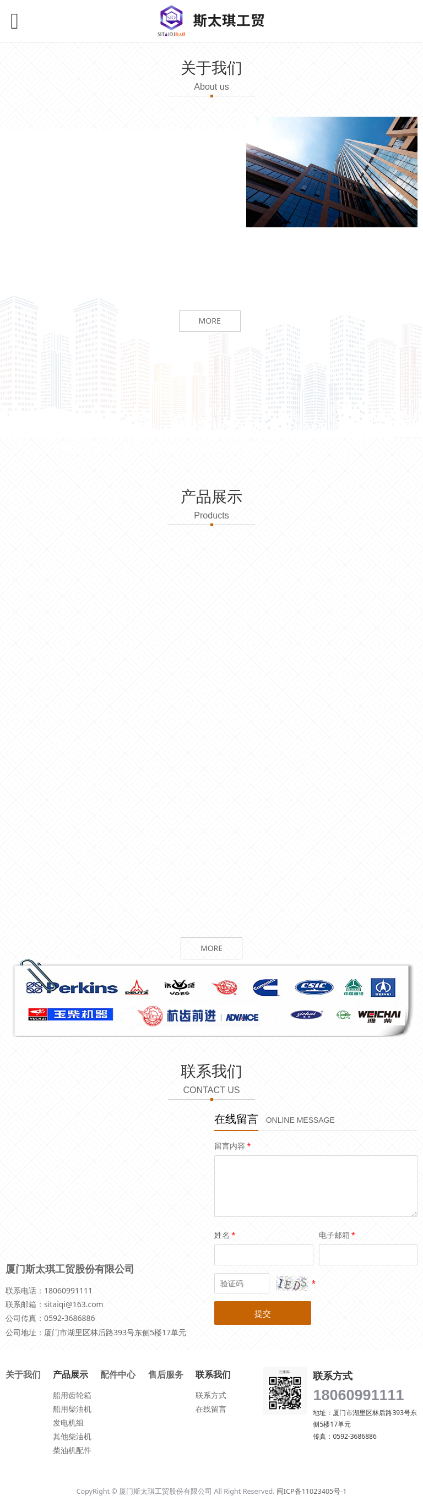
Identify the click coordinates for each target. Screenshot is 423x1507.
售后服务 (165, 1374)
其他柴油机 (72, 1436)
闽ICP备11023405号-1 (311, 1491)
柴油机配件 (72, 1450)
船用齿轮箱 (72, 1395)
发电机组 (68, 1422)
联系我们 (331, 448)
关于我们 (23, 1374)
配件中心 (117, 1374)
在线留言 (211, 1409)
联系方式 (211, 1395)
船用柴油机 (72, 1409)
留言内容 (233, 1145)
